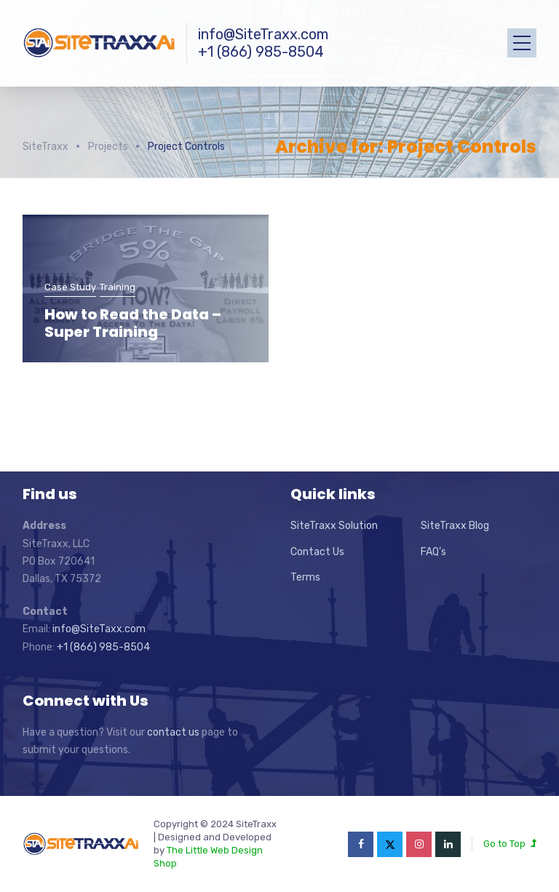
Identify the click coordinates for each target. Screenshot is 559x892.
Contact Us (317, 552)
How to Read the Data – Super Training (132, 323)
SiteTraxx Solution (334, 525)
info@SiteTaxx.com (99, 629)
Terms (305, 577)
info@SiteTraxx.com (263, 34)
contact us (173, 732)
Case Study (70, 287)
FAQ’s (433, 552)
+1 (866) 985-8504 (261, 51)
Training (117, 287)
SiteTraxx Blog (455, 525)
